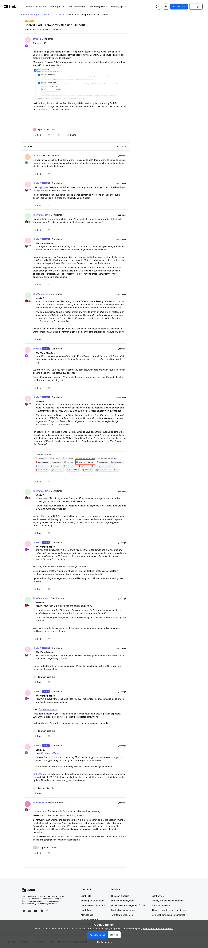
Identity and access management (168, 900)
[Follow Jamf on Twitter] (23, 911)
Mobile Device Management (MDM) (128, 905)
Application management (123, 910)
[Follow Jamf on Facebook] (47, 910)
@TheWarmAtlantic (48, 709)
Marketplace (87, 915)
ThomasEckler (40, 802)
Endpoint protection (161, 905)
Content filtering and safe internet (168, 915)
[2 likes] (45, 847)
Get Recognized (99, 6)
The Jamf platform (120, 896)
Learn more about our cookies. (158, 928)
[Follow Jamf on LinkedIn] (29, 910)
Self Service (158, 896)
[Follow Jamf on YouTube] (35, 911)
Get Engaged (119, 6)
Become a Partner (89, 919)
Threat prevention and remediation (169, 910)
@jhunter (43, 187)
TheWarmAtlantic (41, 215)
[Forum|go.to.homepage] (11, 6)
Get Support (57, 6)
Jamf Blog (86, 910)
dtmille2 (37, 39)
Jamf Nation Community (93, 905)
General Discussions (36, 6)
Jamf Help (86, 896)
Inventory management (122, 915)
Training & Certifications (93, 900)
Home (24, 14)
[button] (179, 6)
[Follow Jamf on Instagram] (41, 910)
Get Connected (77, 6)
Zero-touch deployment (122, 900)
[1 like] (44, 129)
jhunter (36, 155)
